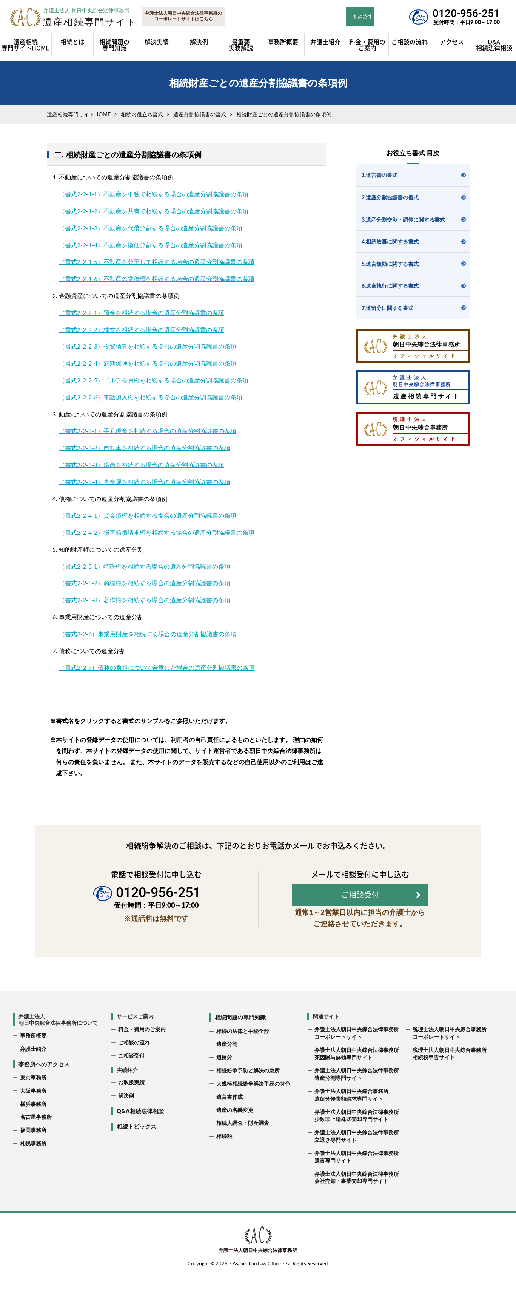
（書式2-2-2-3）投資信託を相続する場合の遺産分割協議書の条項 (147, 346)
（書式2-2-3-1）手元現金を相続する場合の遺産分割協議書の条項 (147, 430)
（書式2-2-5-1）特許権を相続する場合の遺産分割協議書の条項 (144, 566)
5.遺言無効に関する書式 (390, 264)
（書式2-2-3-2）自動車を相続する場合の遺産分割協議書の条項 (144, 447)
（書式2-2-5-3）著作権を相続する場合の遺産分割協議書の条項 (144, 599)
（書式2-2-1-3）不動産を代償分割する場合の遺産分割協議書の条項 (150, 227)
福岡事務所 (33, 1150)
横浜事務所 (33, 1124)
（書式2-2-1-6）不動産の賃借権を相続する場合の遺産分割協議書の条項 (156, 278)
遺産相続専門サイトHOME (79, 114)
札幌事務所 (33, 1163)
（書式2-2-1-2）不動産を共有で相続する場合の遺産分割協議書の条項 (153, 210)
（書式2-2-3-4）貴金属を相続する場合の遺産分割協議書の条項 (144, 481)
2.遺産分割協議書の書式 (390, 197)
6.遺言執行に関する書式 (390, 285)
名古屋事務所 (36, 1137)
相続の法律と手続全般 (242, 1051)
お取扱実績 (131, 1103)
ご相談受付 (131, 1076)
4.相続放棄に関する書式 (390, 241)
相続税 (224, 1156)
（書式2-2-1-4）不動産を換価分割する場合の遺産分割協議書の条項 (150, 244)
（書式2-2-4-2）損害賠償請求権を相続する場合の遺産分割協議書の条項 (156, 532)
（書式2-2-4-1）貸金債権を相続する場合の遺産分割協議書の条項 (147, 515)
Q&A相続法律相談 (140, 1131)
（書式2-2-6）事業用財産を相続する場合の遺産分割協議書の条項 (148, 633)
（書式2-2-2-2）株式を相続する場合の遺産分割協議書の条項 (141, 329)
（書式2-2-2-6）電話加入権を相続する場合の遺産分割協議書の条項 (150, 397)
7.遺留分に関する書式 (387, 308)
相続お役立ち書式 (142, 114)
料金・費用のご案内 (142, 1049)
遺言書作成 (229, 1117)
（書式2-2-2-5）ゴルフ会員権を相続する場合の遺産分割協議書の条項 (153, 380)
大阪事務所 (33, 1111)
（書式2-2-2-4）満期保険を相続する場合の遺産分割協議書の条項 (147, 363)
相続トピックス (136, 1147)
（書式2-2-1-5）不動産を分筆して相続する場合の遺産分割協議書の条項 (156, 261)
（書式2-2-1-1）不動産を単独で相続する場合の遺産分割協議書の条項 (153, 193)
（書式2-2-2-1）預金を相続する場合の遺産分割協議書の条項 (141, 312)
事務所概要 (33, 1056)
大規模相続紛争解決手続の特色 (253, 1104)
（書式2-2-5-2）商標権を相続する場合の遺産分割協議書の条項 (144, 582)
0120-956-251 (466, 13)
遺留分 (224, 1077)
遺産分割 (226, 1064)
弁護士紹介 (33, 1069)
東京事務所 (33, 1098)
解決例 (126, 1116)
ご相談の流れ (134, 1063)
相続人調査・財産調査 (242, 1143)
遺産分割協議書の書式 (199, 114)
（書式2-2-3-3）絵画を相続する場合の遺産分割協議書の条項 (141, 464)
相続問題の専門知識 (240, 1037)
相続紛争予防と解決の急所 (248, 1090)
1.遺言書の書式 (379, 175)
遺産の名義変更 (234, 1130)
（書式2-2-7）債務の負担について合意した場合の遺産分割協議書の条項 (157, 667)
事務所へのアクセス (43, 1084)
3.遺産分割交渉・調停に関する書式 (403, 219)
